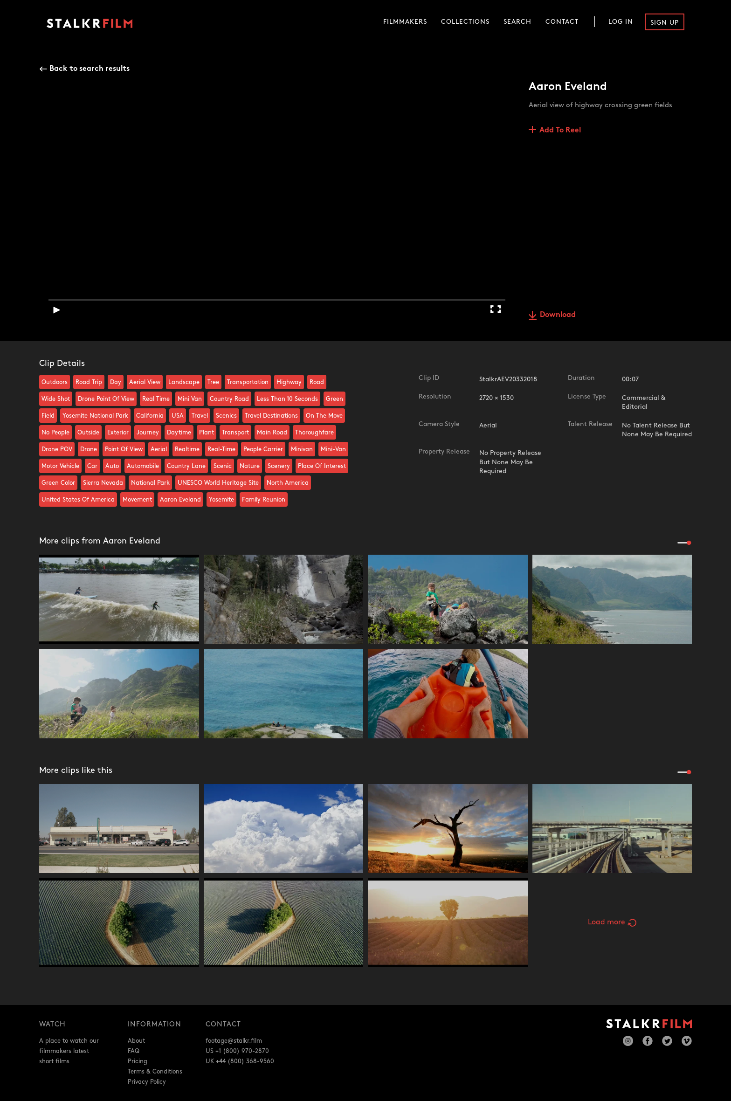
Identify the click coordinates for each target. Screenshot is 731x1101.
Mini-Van (333, 449)
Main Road (272, 432)
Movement (137, 499)
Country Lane (186, 466)
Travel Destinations (271, 416)
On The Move (324, 416)
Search (517, 22)
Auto (112, 466)
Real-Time (221, 449)
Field (48, 416)
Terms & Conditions (155, 1071)
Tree (213, 382)
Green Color (58, 483)
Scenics (226, 416)
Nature (250, 466)
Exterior (118, 432)
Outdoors (54, 382)
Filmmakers (405, 22)
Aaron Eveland (180, 499)
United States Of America (78, 499)
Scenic (223, 466)
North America (288, 483)
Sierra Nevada (103, 483)
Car (92, 466)
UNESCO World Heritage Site (218, 483)
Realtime (187, 449)
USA (178, 416)
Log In (620, 22)
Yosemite (221, 499)
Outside (88, 432)
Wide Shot (55, 399)
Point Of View (124, 449)
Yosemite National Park (95, 416)
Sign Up (664, 23)
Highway (289, 382)
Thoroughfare (314, 432)
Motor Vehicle (60, 466)
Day (115, 382)
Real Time (156, 399)
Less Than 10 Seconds (287, 399)
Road (317, 382)
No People (55, 432)
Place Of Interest (322, 466)
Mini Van (190, 399)
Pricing (137, 1061)
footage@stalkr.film (234, 1041)
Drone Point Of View (106, 399)
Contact (562, 22)
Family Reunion (263, 499)
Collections (465, 22)
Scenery (279, 466)
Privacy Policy (147, 1082)
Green (334, 399)
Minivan (302, 449)
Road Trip (89, 382)
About (136, 1041)
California (150, 416)
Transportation (248, 382)
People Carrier (263, 449)
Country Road (229, 399)
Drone (88, 449)
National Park (150, 483)
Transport (235, 432)
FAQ (133, 1051)
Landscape (184, 382)
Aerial (159, 449)
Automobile (143, 466)
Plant (206, 432)
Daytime (179, 432)
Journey (148, 432)
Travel (200, 416)
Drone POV (56, 449)
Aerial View (144, 382)
